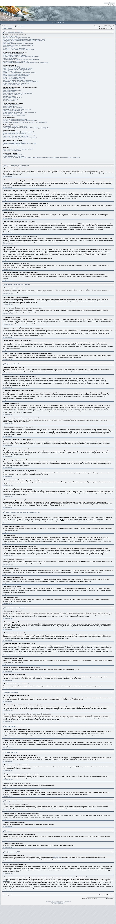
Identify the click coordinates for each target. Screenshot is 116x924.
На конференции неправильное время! (14, 55)
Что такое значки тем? (9, 100)
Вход (63, 22)
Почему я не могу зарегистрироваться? (14, 48)
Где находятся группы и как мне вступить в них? (17, 109)
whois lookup (6, 881)
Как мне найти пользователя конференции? (16, 136)
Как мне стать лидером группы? (12, 110)
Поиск (57, 22)
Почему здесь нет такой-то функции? (14, 156)
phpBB (51, 901)
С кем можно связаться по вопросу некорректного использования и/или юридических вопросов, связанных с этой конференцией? (41, 157)
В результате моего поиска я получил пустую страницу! (19, 135)
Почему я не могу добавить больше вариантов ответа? (19, 72)
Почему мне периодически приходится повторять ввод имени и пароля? (24, 39)
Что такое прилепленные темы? (12, 97)
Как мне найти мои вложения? (12, 150)
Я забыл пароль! (8, 42)
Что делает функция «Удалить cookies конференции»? (19, 49)
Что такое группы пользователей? (13, 107)
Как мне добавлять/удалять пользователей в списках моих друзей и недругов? (26, 128)
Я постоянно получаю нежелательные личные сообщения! (20, 120)
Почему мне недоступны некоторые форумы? (16, 75)
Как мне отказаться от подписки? (12, 145)
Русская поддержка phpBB (58, 903)
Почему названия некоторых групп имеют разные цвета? (19, 112)
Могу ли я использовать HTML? (12, 90)
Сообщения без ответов (8, 26)
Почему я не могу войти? (10, 36)
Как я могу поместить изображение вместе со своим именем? (21, 59)
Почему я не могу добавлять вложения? (14, 77)
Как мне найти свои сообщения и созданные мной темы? (20, 138)
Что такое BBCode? (8, 88)
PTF (64, 902)
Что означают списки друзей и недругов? (15, 126)
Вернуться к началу (7, 176)
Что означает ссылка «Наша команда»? (14, 115)
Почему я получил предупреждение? (14, 78)
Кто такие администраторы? (11, 104)
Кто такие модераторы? (10, 106)
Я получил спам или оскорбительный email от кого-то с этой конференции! (25, 122)
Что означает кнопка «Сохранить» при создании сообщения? (21, 81)
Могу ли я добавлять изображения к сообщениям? (18, 93)
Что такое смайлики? (9, 91)
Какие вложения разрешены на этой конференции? (18, 149)
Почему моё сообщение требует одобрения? (16, 83)
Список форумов (7, 28)
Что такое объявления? (10, 96)
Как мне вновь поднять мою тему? (13, 84)
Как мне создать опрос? (10, 71)
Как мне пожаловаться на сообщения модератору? (18, 80)
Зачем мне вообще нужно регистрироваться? (16, 38)
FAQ (53, 22)
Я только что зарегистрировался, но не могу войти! (18, 43)
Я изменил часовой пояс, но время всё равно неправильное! (21, 56)
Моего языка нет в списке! (10, 58)
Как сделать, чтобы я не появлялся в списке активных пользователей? (24, 40)
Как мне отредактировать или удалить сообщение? (18, 68)
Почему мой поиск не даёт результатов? (15, 133)
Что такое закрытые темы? (11, 99)
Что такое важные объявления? (12, 94)
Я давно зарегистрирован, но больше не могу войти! (18, 45)
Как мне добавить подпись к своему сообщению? (17, 70)
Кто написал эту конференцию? (12, 154)
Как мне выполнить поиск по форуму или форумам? (18, 132)
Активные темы (20, 26)
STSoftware (59, 902)
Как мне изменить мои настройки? (13, 54)
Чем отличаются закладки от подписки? (14, 142)
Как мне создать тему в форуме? (12, 67)
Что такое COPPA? (8, 46)
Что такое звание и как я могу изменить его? (16, 61)
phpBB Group (57, 857)
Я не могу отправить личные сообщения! (15, 119)
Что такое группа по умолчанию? (12, 113)
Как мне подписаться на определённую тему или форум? (20, 143)
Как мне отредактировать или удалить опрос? (16, 74)
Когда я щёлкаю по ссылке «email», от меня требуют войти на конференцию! (25, 62)
